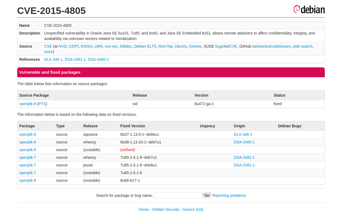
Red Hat (165, 46)
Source (189, 209)
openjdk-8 (27, 104)
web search (302, 46)
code (274, 46)
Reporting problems (229, 195)
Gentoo (195, 46)
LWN (99, 46)
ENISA (86, 46)
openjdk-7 (27, 157)
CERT (74, 46)
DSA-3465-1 (98, 59)
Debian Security (165, 209)
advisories (260, 46)
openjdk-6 (27, 134)
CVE (48, 46)
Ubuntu (181, 46)
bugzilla (221, 46)
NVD (63, 46)
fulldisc (126, 46)
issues (285, 46)
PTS (42, 104)
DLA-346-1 (53, 59)
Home (144, 209)
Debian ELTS (145, 46)
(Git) (199, 209)
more (48, 52)
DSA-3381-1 (75, 59)
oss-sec (111, 46)
